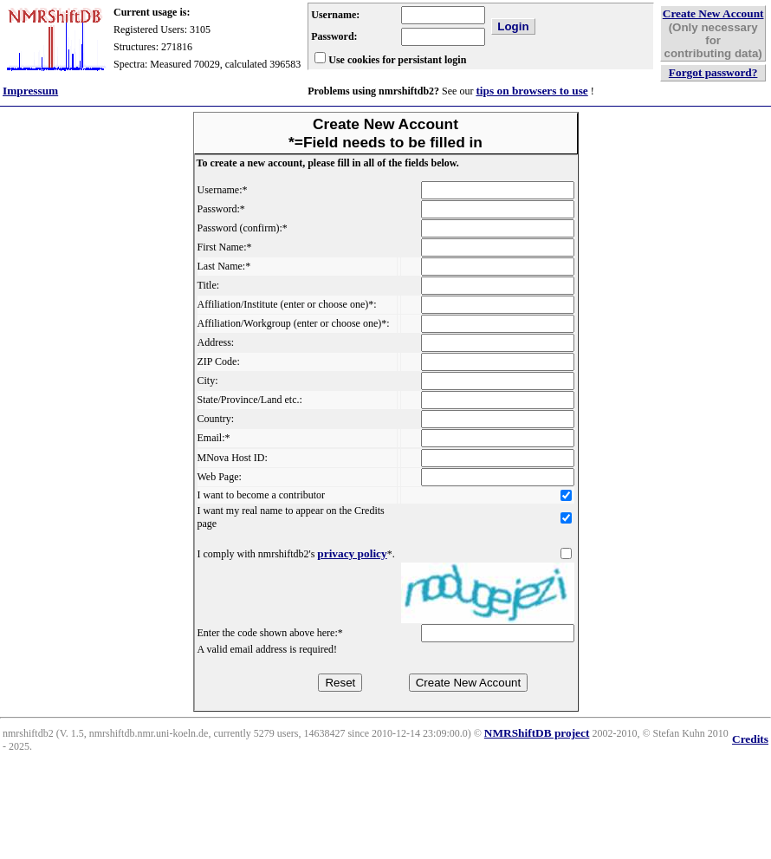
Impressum (30, 90)
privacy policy (351, 553)
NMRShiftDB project (537, 732)
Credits (750, 738)
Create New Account (713, 13)
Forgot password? (713, 72)
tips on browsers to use (531, 90)
